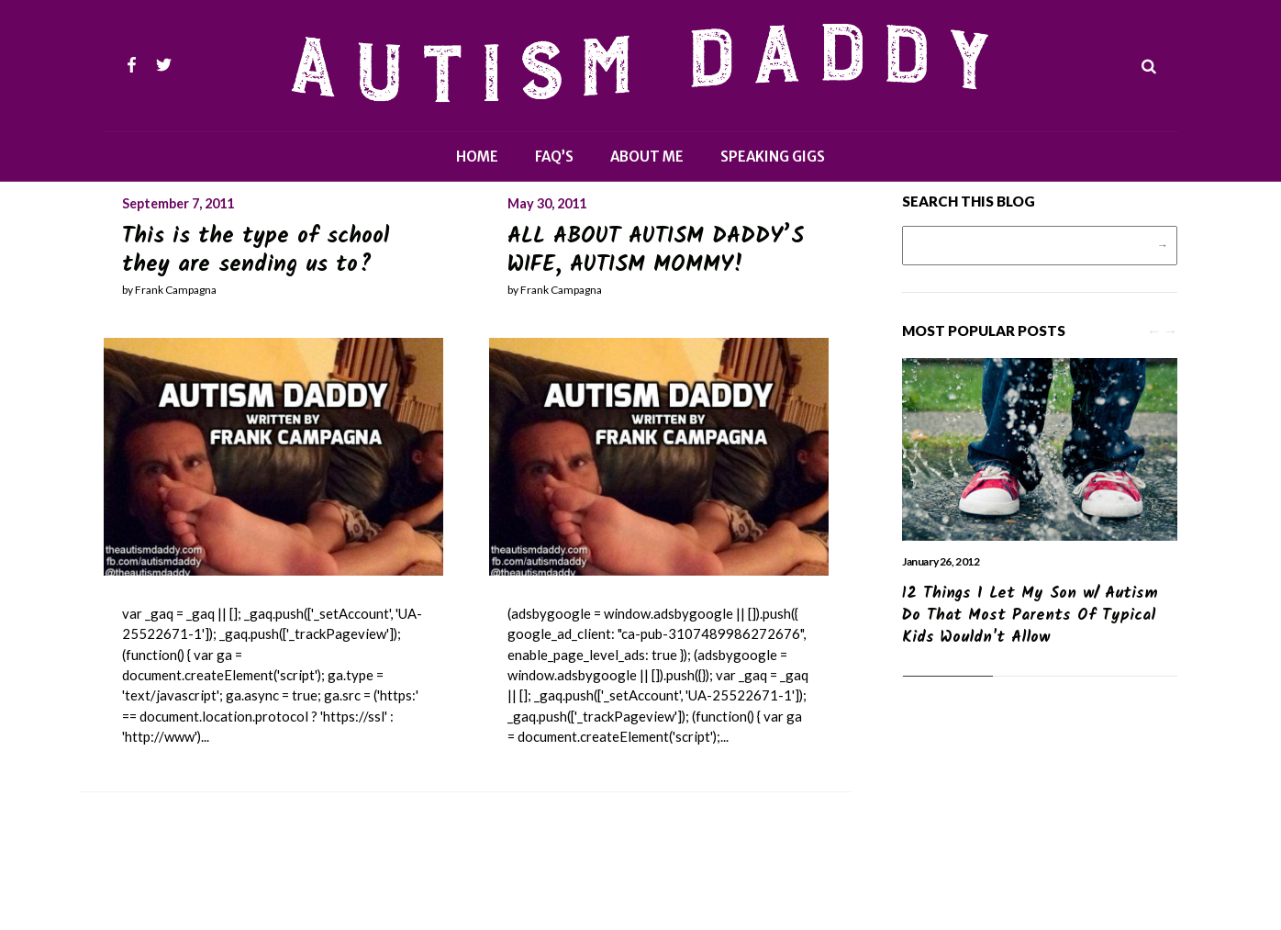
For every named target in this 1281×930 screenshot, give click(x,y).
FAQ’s (554, 156)
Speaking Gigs (772, 156)
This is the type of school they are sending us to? (255, 250)
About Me (647, 156)
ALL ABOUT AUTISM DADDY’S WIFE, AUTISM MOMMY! (655, 250)
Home (477, 156)
